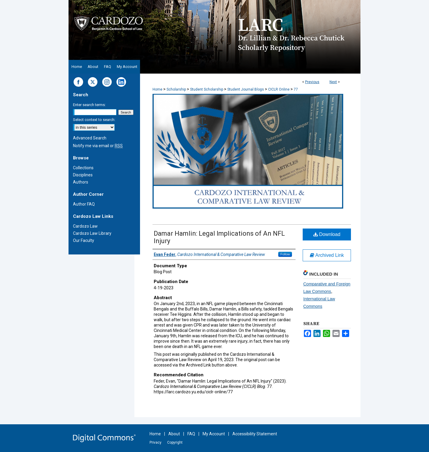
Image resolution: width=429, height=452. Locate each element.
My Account (214, 433)
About (174, 433)
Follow (285, 254)
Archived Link (327, 255)
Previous (312, 82)
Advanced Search (89, 138)
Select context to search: (94, 119)
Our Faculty (83, 240)
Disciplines (83, 175)
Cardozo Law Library (92, 233)
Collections (83, 167)
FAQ (191, 433)
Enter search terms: (89, 104)
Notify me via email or (98, 145)
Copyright (175, 442)
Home (157, 89)
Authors (80, 182)
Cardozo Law (85, 226)
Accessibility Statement (254, 433)
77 (296, 89)
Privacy (155, 442)
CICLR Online (279, 89)
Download (327, 234)
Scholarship (176, 89)
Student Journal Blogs (245, 89)
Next (333, 82)
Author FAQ (84, 204)
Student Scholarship (206, 89)
